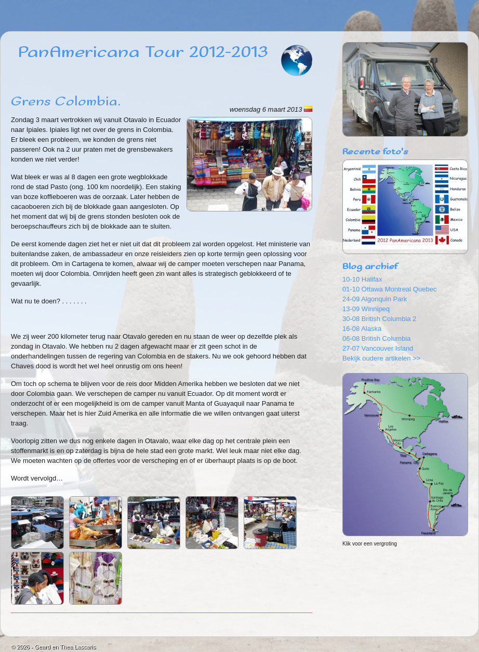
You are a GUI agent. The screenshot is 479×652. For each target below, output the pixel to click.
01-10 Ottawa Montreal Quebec (389, 289)
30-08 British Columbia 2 (379, 319)
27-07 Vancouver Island (377, 348)
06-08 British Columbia (376, 338)
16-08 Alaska (361, 328)
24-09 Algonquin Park (374, 299)
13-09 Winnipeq (366, 309)
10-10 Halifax (362, 279)
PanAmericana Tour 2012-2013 (143, 52)
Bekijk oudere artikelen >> (381, 358)
